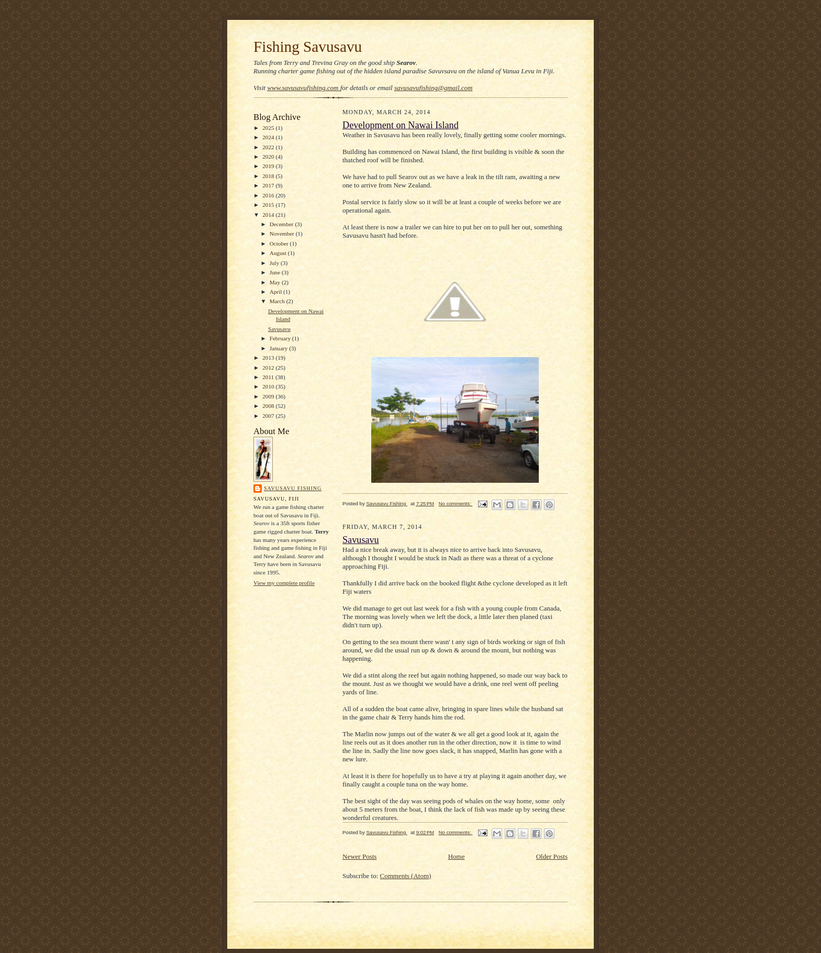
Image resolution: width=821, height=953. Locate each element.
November (283, 233)
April (276, 292)
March (278, 301)
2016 (268, 195)
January (280, 348)
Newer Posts (359, 856)
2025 (268, 128)
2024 (268, 137)
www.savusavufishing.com (303, 88)
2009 (268, 396)
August (279, 253)
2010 (268, 386)
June (276, 272)
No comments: (456, 503)
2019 (268, 166)
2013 (268, 357)
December (282, 224)
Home (456, 856)
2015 (268, 205)
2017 (268, 185)
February (281, 338)
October (280, 243)
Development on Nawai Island (400, 125)
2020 (268, 156)
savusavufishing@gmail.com (433, 88)
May (276, 282)
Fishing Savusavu (307, 46)
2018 (268, 176)
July (275, 263)
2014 (268, 215)
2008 (268, 406)
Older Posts (552, 856)
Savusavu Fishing (292, 488)
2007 (268, 416)
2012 (268, 367)
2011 (268, 377)
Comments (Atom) (405, 876)
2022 (268, 147)
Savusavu (279, 329)
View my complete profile (284, 583)
